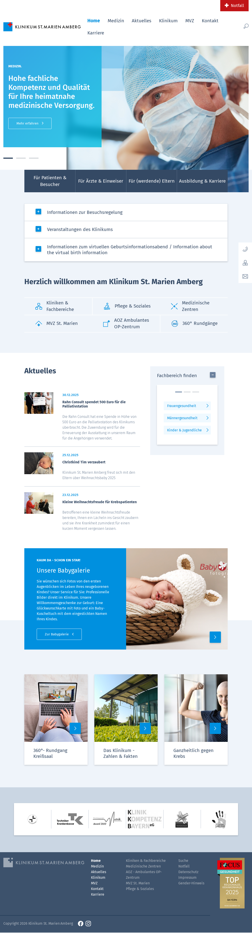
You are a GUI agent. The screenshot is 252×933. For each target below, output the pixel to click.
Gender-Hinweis (191, 883)
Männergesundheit (182, 418)
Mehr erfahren (27, 123)
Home (93, 21)
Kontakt (210, 21)
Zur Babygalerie (57, 635)
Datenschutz (188, 872)
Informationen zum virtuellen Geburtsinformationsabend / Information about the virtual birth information (129, 250)
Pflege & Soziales (140, 889)
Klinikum (168, 21)
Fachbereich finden (177, 376)
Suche (183, 861)
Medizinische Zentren (143, 867)
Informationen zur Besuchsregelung (85, 212)
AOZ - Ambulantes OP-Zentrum (144, 875)
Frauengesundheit (181, 406)
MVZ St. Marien (138, 883)
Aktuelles (141, 21)
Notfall (237, 5)
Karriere (95, 33)
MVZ (189, 21)
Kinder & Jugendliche (184, 430)
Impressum (187, 878)
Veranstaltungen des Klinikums (80, 230)
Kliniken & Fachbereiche (146, 861)
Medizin (116, 21)
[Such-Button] (241, 26)
